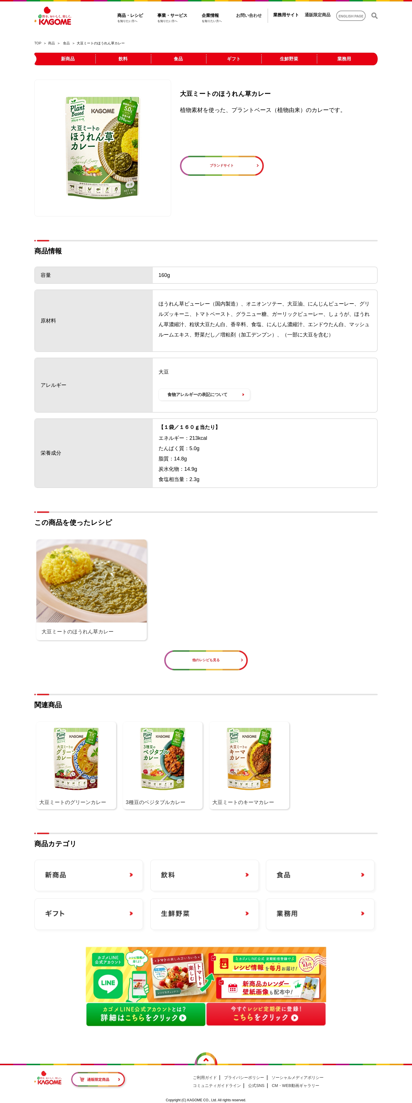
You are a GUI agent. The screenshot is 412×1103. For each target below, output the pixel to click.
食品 (66, 43)
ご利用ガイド (205, 1077)
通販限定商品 (317, 14)
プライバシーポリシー (244, 1077)
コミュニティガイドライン (217, 1085)
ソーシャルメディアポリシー (298, 1077)
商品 (51, 43)
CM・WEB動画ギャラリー (295, 1085)
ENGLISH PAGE (350, 16)
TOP (37, 43)
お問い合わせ (249, 15)
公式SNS (256, 1085)
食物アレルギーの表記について (197, 394)
